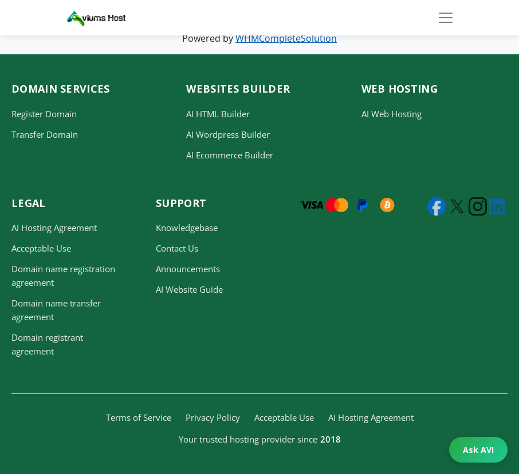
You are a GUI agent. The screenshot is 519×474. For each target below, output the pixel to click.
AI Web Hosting (391, 114)
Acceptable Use (41, 248)
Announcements (188, 268)
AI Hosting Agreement (54, 227)
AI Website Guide (189, 289)
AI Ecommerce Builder (229, 155)
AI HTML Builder (218, 114)
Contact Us (177, 248)
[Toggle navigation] (446, 18)
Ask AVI (478, 449)
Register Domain (44, 114)
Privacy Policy (213, 417)
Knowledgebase (187, 227)
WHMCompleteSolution (286, 38)
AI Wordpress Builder (228, 134)
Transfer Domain (44, 134)
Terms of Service (138, 417)
